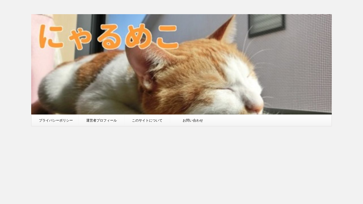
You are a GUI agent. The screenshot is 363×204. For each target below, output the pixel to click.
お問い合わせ (193, 120)
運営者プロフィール (101, 120)
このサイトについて (147, 120)
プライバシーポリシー (56, 120)
